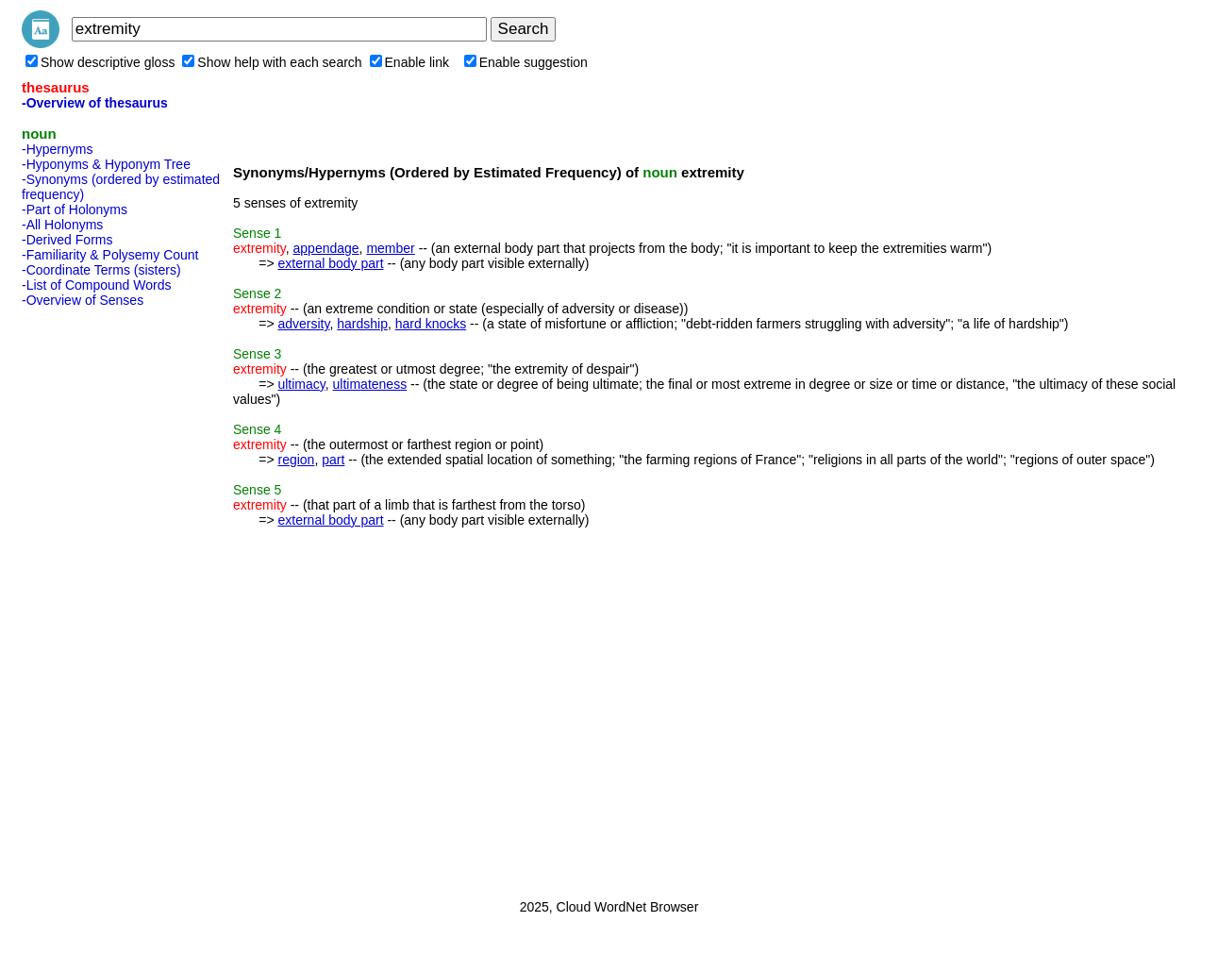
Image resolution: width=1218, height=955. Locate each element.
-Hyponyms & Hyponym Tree (106, 164)
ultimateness (370, 384)
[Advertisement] (97, 597)
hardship (362, 323)
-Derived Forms (67, 239)
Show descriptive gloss (100, 62)
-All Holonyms (62, 224)
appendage (326, 248)
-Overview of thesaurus (95, 102)
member (390, 248)
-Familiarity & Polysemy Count (110, 254)
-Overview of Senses (82, 300)
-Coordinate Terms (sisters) (101, 269)
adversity (303, 323)
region (295, 459)
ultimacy (301, 384)
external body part (330, 263)
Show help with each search (271, 62)
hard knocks (430, 323)
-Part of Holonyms (74, 209)
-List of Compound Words (96, 285)
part (333, 459)
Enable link (410, 62)
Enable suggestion (526, 62)
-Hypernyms (57, 149)
